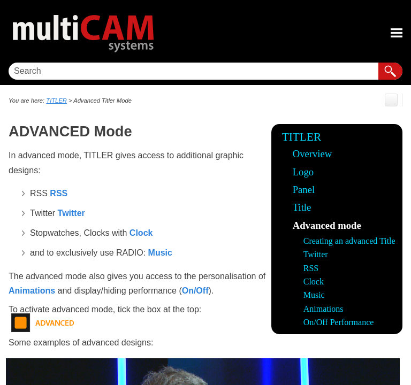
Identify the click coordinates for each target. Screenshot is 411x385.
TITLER (301, 136)
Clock (313, 281)
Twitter (315, 254)
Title (302, 207)
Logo (303, 172)
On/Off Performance (338, 322)
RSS (310, 268)
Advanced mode (327, 225)
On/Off (195, 290)
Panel (304, 189)
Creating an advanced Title (349, 240)
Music (314, 294)
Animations (323, 308)
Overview (312, 153)
